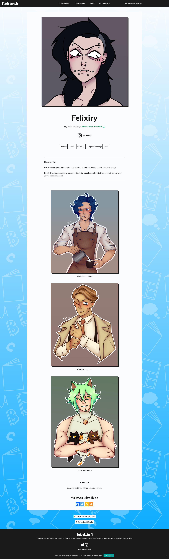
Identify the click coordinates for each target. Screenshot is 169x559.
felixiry (88, 135)
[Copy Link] (87, 504)
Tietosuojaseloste (84, 549)
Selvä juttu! (109, 555)
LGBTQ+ (81, 146)
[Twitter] (82, 504)
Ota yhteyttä (104, 3)
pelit (106, 146)
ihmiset (64, 146)
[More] (91, 504)
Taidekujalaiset (63, 3)
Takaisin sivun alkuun (84, 516)
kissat (72, 146)
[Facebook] (78, 504)
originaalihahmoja (95, 146)
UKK (92, 3)
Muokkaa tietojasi (134, 3)
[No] (166, 555)
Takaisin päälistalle (84, 522)
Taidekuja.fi (10, 3)
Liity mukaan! (80, 3)
